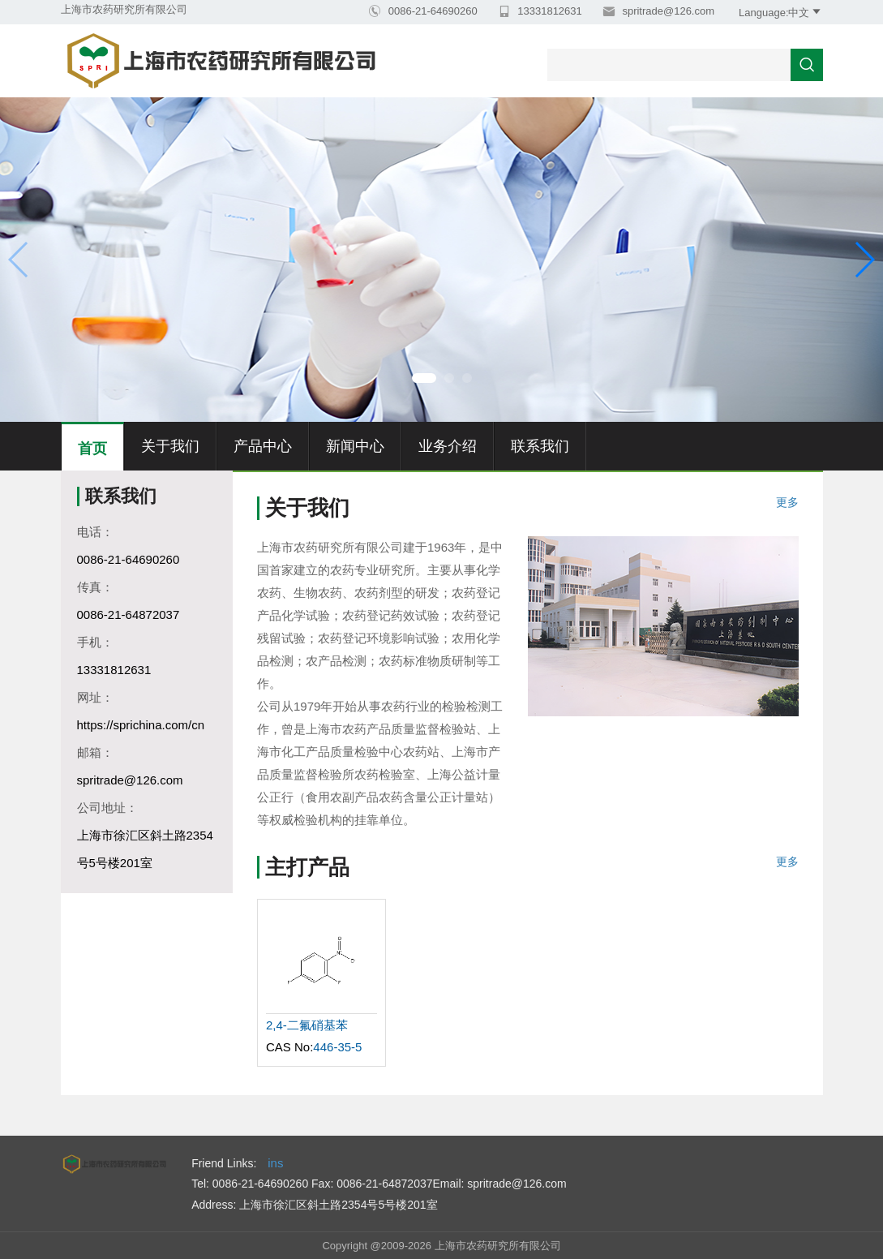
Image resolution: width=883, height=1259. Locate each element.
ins (275, 1163)
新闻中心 (355, 446)
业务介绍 (447, 446)
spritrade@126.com (666, 11)
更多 (787, 502)
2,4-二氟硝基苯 (307, 1025)
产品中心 (263, 446)
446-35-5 (337, 1047)
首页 (92, 448)
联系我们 (540, 446)
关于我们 (170, 446)
